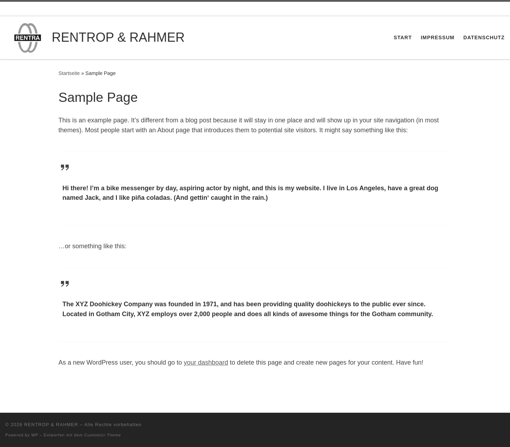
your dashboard (206, 362)
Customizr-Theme (102, 435)
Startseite (69, 73)
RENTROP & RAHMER (51, 424)
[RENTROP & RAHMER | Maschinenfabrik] (27, 36)
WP (34, 435)
